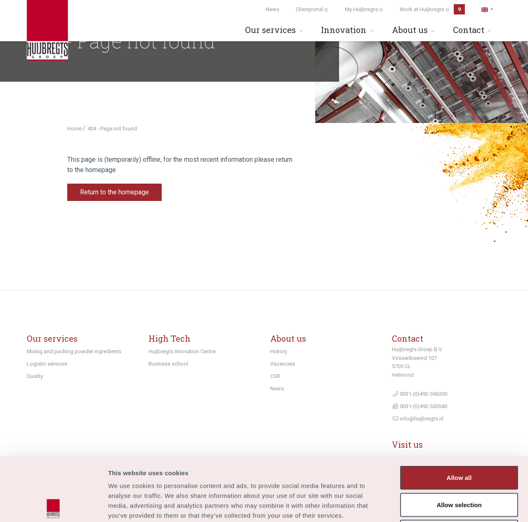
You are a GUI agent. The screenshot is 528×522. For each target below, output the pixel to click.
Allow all (459, 413)
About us (414, 29)
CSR (275, 376)
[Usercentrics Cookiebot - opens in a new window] (53, 506)
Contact (473, 29)
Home (75, 128)
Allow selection (458, 440)
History (278, 351)
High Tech (169, 338)
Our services (274, 29)
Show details (433, 505)
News (272, 9)
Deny (459, 467)
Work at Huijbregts (432, 9)
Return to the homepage (114, 192)
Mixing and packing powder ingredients (74, 351)
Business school (168, 364)
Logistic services (47, 364)
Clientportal (312, 9)
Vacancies (282, 364)
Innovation (348, 29)
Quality (35, 376)
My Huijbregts (364, 9)
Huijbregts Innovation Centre (182, 351)
